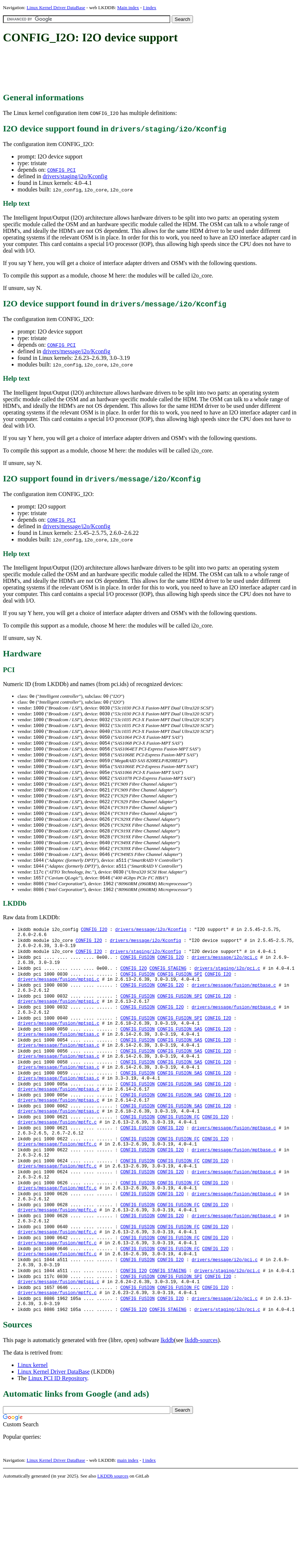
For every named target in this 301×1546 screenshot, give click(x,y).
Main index (128, 7)
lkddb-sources (201, 1402)
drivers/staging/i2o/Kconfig (74, 176)
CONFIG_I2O (94, 942)
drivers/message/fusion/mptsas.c (58, 1060)
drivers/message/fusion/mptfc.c (57, 1160)
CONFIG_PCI (61, 170)
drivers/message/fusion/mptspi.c (58, 998)
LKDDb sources (113, 1538)
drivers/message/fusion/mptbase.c (234, 1004)
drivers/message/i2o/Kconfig (76, 351)
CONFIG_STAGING (167, 986)
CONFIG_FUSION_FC (178, 1154)
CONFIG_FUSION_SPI (179, 992)
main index (127, 1522)
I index (149, 7)
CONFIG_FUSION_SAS (179, 1054)
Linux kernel (33, 1427)
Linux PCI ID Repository (57, 1440)
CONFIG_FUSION (137, 973)
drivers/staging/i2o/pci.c (227, 986)
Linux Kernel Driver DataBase (56, 7)
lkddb (167, 1402)
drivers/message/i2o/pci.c (224, 973)
